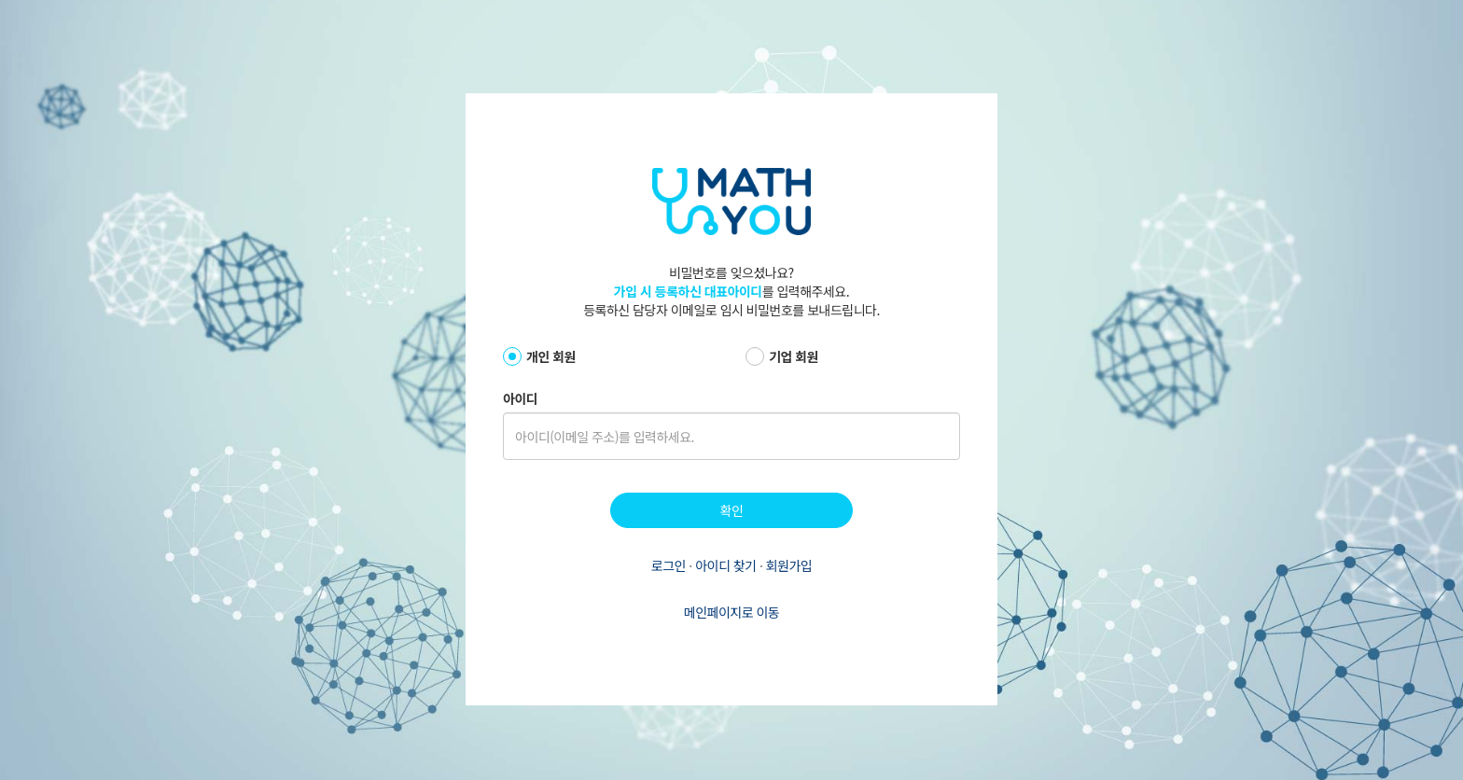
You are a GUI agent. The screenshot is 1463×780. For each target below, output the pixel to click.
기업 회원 (793, 356)
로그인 (670, 565)
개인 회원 (551, 356)
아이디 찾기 (727, 565)
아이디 (520, 398)
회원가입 (789, 565)
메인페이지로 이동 (731, 612)
